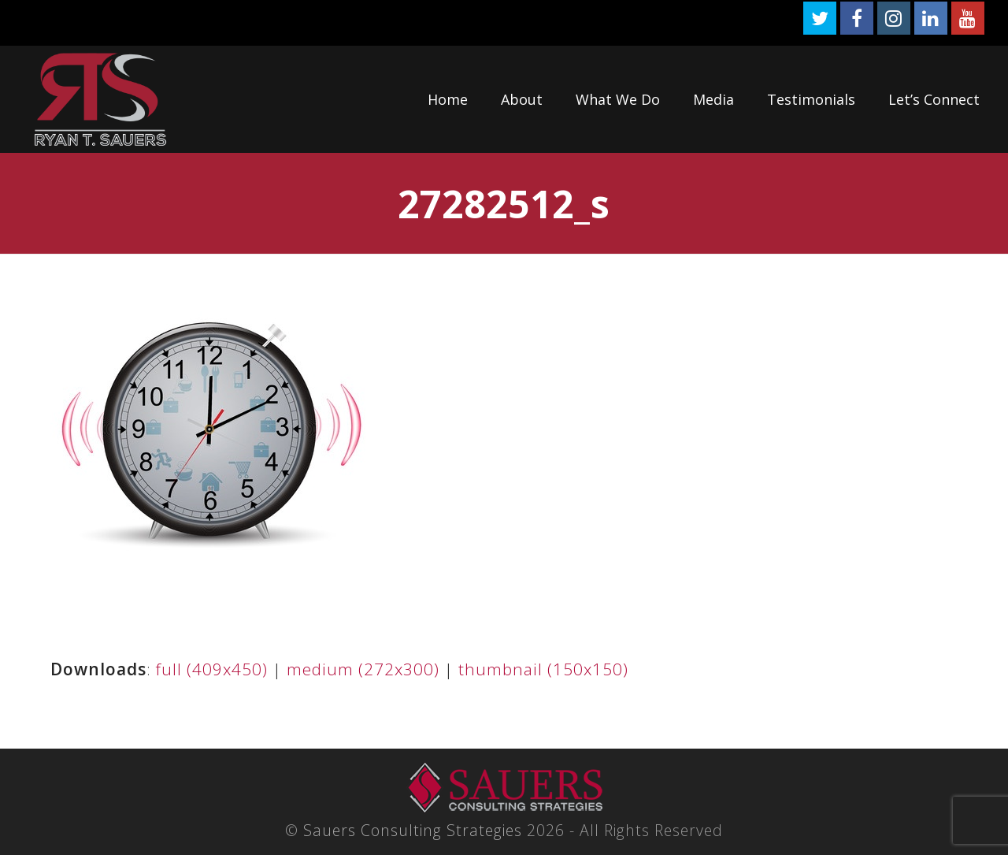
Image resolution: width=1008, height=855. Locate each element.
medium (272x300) (363, 669)
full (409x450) (212, 669)
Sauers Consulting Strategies (412, 830)
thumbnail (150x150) (543, 669)
